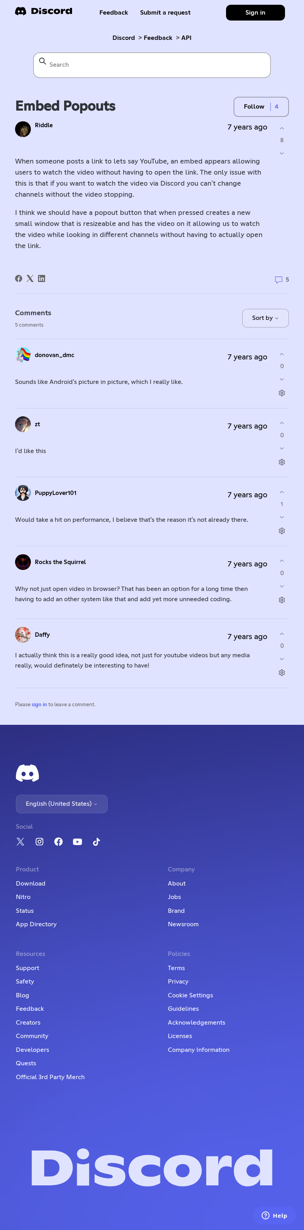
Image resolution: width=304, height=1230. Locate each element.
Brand (176, 911)
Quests (26, 1063)
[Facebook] (18, 278)
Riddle (44, 125)
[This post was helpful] (282, 128)
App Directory (36, 924)
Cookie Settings (190, 995)
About (177, 883)
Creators (28, 1022)
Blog (22, 995)
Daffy (42, 635)
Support (27, 968)
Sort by (265, 318)
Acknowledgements (196, 1022)
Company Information (199, 1050)
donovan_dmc (54, 355)
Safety (25, 981)
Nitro (23, 897)
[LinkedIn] (41, 278)
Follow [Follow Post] (254, 106)
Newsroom (183, 924)
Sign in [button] (255, 12)
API (186, 38)
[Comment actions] (282, 393)
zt (37, 424)
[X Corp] (30, 278)
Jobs (174, 897)
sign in (39, 704)
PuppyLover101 (55, 493)
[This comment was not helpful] (282, 379)
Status (25, 911)
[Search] (152, 65)
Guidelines (183, 1009)
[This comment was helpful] (282, 354)
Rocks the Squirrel (60, 562)
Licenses (180, 1036)
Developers (32, 1050)
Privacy (178, 981)
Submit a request (165, 12)
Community (32, 1036)
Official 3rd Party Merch (50, 1077)
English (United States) (62, 804)
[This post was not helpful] (282, 153)
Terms (176, 968)
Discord (123, 38)
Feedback (113, 12)
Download (31, 883)
